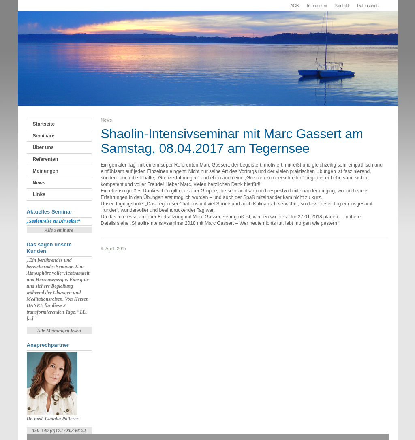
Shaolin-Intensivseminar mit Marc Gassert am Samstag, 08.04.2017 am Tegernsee (232, 141)
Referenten (45, 159)
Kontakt (342, 6)
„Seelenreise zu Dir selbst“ (53, 221)
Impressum (317, 6)
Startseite (44, 124)
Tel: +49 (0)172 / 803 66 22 (59, 431)
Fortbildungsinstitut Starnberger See (61, 32)
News (39, 183)
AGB (294, 6)
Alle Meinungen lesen (59, 330)
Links (39, 194)
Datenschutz (368, 6)
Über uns (43, 147)
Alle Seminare (59, 230)
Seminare (44, 136)
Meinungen (45, 171)
